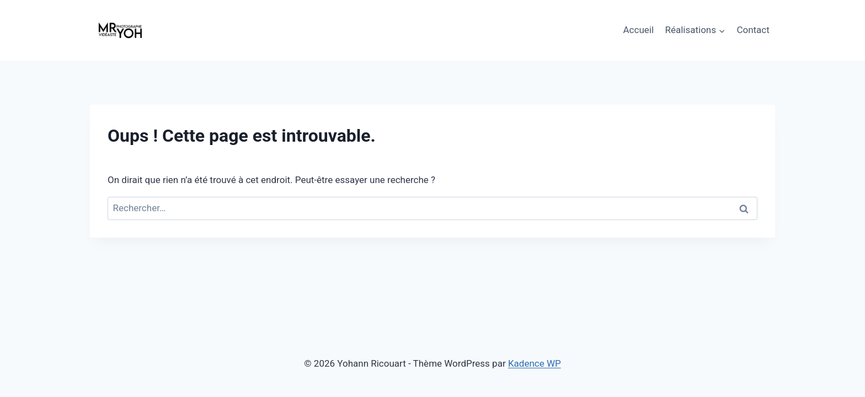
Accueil (638, 29)
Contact (752, 29)
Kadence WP (534, 363)
